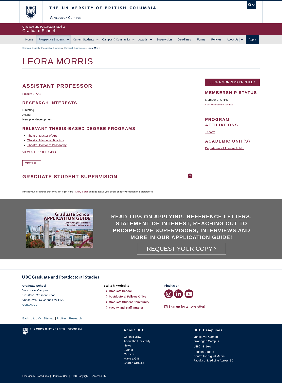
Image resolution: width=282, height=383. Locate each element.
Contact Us (29, 304)
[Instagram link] (168, 293)
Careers (129, 354)
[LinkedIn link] (178, 293)
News (127, 345)
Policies (216, 39)
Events (128, 349)
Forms (201, 39)
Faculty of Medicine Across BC (213, 360)
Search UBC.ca (134, 362)
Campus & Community (116, 39)
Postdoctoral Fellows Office (127, 296)
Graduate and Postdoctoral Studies (141, 277)
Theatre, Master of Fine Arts (45, 140)
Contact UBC (132, 336)
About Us (232, 39)
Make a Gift (131, 358)
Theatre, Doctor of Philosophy (46, 145)
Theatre (210, 132)
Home (29, 39)
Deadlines (184, 39)
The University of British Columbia (30, 12)
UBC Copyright (80, 376)
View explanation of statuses (219, 104)
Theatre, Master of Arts (42, 135)
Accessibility (99, 376)
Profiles (62, 318)
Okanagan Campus (206, 341)
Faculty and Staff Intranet (126, 307)
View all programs (38, 152)
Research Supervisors (74, 48)
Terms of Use (60, 376)
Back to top (31, 318)
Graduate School (30, 48)
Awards (142, 39)
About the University (137, 341)
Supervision (164, 39)
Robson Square (203, 351)
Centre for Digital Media (209, 356)
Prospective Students (52, 39)
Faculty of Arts (31, 93)
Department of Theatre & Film (224, 148)
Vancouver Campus (206, 336)
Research (75, 318)
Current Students (83, 39)
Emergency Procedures (35, 376)
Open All (31, 163)
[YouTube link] (189, 293)
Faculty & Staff (81, 192)
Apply (252, 39)
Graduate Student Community (129, 302)
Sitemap (48, 318)
